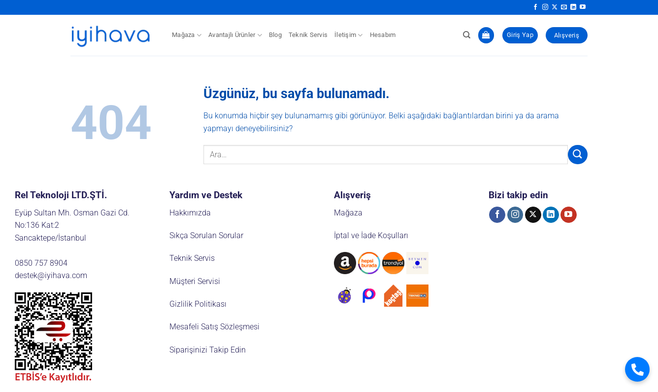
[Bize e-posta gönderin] (564, 7)
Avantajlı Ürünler (235, 35)
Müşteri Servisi (194, 281)
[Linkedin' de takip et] (573, 7)
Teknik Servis (308, 34)
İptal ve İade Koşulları (371, 235)
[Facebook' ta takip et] (535, 7)
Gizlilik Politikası (198, 304)
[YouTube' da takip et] (583, 7)
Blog (275, 34)
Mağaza (186, 35)
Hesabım (383, 34)
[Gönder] (578, 154)
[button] (486, 35)
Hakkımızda (190, 212)
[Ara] (466, 35)
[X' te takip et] (555, 7)
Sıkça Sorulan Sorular (206, 235)
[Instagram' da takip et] (545, 7)
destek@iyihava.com (51, 275)
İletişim (348, 35)
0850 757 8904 (41, 263)
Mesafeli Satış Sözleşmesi (214, 326)
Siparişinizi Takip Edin (207, 350)
